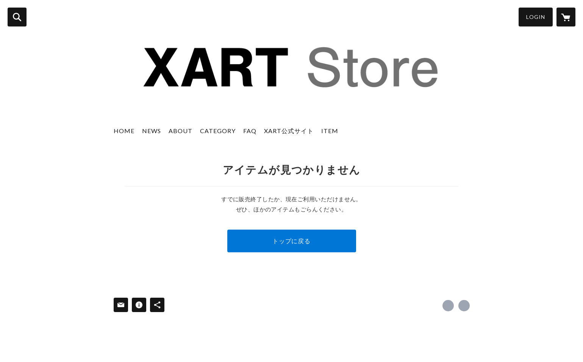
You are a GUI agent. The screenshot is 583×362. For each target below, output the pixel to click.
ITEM (329, 130)
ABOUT (180, 130)
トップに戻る (291, 240)
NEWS (151, 130)
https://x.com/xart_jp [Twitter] (448, 305)
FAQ (249, 130)
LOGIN (535, 17)
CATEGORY (218, 130)
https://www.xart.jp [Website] (464, 305)
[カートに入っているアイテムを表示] (565, 17)
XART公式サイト (289, 130)
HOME (124, 130)
